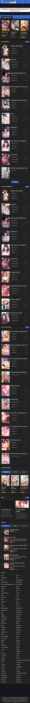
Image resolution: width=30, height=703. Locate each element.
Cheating (3, 653)
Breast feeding (4, 636)
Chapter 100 (15, 62)
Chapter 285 (15, 318)
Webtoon (24, 540)
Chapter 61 (14, 275)
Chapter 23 (14, 406)
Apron (2, 595)
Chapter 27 (14, 146)
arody (17, 595)
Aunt (17, 597)
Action (17, 575)
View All (27, 41)
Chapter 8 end (15, 291)
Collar (17, 655)
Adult (14, 539)
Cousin (17, 668)
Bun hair (18, 642)
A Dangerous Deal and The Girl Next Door (18, 546)
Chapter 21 (14, 75)
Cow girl (3, 671)
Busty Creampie (4, 647)
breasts (18, 636)
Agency (18, 586)
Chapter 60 (15, 277)
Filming (15, 472)
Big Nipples (4, 619)
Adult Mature (19, 584)
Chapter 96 (14, 121)
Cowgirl (18, 671)
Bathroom (3, 601)
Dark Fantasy (4, 677)
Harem (25, 539)
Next (15, 182)
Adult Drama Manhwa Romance (8, 584)
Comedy (3, 660)
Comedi (18, 658)
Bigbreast (18, 621)
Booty (17, 634)
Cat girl (3, 649)
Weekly (5, 525)
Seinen (20, 540)
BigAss (2, 621)
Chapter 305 (15, 159)
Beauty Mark (19, 608)
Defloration (19, 681)
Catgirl (17, 649)
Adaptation (3, 577)
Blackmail (3, 627)
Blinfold (3, 629)
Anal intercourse (5, 593)
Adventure (3, 586)
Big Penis (18, 619)
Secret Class (13, 537)
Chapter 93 (14, 307)
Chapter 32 (14, 431)
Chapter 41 (14, 418)
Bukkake (18, 640)
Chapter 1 (14, 48)
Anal (17, 590)
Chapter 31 (14, 434)
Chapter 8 (14, 388)
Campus (18, 647)
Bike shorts (4, 623)
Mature (25, 548)
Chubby (18, 653)
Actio (2, 575)
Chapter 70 (15, 51)
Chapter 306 (15, 157)
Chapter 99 (14, 64)
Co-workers (4, 655)
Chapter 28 (15, 143)
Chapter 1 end (15, 374)
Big (2, 612)
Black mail (18, 625)
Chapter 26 (14, 148)
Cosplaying (18, 666)
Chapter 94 (15, 304)
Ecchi (20, 566)
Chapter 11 (14, 130)
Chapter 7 (14, 293)
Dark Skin (18, 677)
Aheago (3, 588)
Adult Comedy (4, 582)
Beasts (18, 606)
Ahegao (18, 588)
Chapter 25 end (16, 402)
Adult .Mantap (19, 580)
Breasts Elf (3, 638)
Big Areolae (19, 612)
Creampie (3, 673)
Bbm (17, 601)
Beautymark (4, 610)
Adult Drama (19, 582)
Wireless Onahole (14, 555)
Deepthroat (4, 681)
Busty (17, 645)
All (24, 525)
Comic (2, 662)
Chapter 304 (15, 162)
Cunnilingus (4, 675)
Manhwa (11, 540)
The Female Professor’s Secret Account (17, 563)
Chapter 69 (14, 53)
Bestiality (18, 610)
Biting (2, 625)
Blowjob (18, 629)
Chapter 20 (15, 78)
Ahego (2, 590)
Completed (18, 662)
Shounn (24, 472)
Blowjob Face (4, 632)
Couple (2, 668)
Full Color (21, 539)
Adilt (17, 577)
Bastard (18, 599)
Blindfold (18, 627)
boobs (2, 634)
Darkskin (3, 679)
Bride (17, 638)
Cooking (6, 472)
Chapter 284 (15, 320)
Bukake (3, 640)
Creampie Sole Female (21, 673)
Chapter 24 (15, 404)
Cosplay (3, 666)
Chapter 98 (15, 67)
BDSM (17, 603)
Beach (2, 606)
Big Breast (18, 614)
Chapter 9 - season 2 (16, 288)
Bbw (2, 603)
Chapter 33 (14, 429)
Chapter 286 (15, 315)
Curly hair (18, 675)
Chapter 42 (15, 415)
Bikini (17, 623)
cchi (2, 651)
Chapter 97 (14, 118)
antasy (17, 593)
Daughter (18, 679)
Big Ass (3, 614)
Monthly (15, 525)
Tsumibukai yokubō (14, 529)
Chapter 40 (15, 420)
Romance (16, 540)
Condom (3, 664)
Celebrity (18, 651)
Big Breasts (4, 616)
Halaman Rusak (5, 509)
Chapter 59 (14, 279)
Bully (2, 642)
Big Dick (18, 616)
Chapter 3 (14, 334)
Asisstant (3, 597)
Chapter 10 (14, 132)
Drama (17, 539)
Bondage (18, 632)
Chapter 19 (14, 80)
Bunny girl (3, 645)
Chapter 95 (14, 302)
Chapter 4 (14, 442)
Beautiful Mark (4, 608)
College (3, 658)
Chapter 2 (14, 89)
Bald (2, 599)
